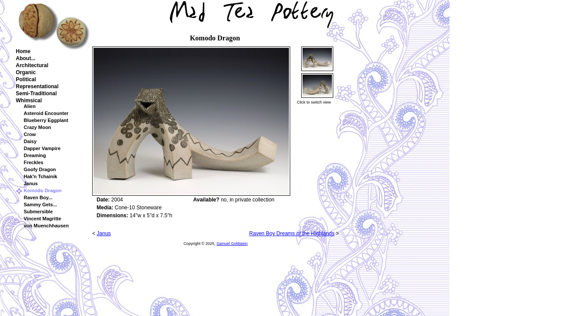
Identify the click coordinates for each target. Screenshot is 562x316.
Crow (30, 134)
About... (26, 58)
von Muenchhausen (46, 225)
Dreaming (35, 155)
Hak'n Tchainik (40, 176)
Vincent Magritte (42, 218)
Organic (26, 72)
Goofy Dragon (40, 169)
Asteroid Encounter (46, 113)
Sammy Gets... (40, 204)
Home (23, 51)
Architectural (32, 65)
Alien (30, 106)
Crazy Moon (37, 127)
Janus (31, 183)
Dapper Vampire (42, 148)
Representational (37, 86)
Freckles (33, 162)
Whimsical (29, 100)
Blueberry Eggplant (46, 120)
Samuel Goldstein (232, 243)
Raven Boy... (38, 197)
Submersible (38, 211)
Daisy (30, 141)
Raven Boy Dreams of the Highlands (292, 233)
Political (26, 79)
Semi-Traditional (36, 93)
